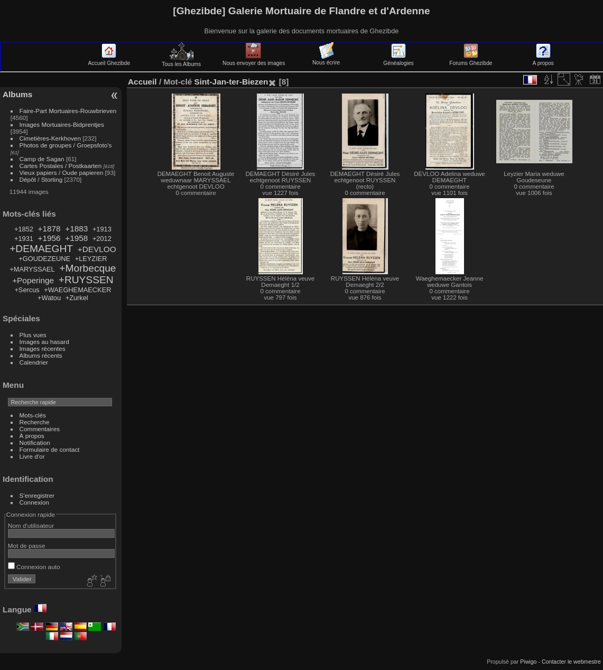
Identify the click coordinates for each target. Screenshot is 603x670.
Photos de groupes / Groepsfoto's (66, 145)
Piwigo (528, 661)
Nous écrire (326, 60)
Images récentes (43, 348)
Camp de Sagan (42, 158)
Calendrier (34, 362)
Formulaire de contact (50, 449)
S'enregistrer (37, 495)
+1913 (102, 229)
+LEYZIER (91, 259)
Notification (35, 442)
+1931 (23, 239)
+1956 (49, 238)
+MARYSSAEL (32, 269)
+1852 (23, 229)
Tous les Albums (181, 61)
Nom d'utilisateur (31, 525)
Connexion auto (34, 566)
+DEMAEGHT (41, 248)
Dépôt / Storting (41, 179)
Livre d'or (32, 456)
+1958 (76, 238)
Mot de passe (26, 545)
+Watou (49, 298)
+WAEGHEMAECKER (77, 290)
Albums (17, 94)
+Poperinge (33, 280)
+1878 (49, 228)
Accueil (142, 81)
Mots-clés (33, 415)
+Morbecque (87, 268)
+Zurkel (77, 298)
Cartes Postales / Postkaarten (61, 165)
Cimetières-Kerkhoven (50, 138)
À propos (32, 435)
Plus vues (33, 334)
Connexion (34, 502)
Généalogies (398, 60)
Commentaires (40, 428)
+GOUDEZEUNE (44, 259)
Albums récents (41, 355)
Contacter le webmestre (571, 661)
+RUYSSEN (86, 279)
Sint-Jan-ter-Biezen (231, 81)
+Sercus (26, 290)
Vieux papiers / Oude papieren (62, 172)
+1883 (76, 228)
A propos (543, 60)
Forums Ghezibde (470, 60)
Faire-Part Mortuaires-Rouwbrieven (68, 110)
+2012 (102, 239)
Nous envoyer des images (253, 60)
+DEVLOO (97, 249)
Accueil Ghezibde (109, 60)
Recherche (35, 421)
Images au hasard (44, 341)
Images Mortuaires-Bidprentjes (62, 124)
